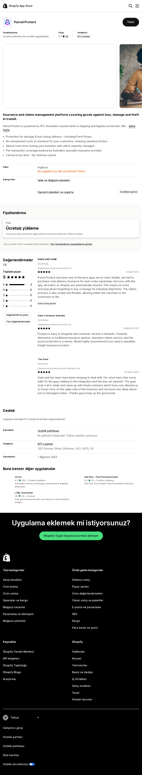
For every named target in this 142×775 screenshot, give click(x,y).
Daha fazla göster (47, 303)
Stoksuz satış (81, 579)
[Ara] (130, 6)
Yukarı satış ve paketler (87, 600)
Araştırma (9, 678)
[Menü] (137, 6)
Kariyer (77, 658)
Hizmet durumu (82, 699)
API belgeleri (11, 658)
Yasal (75, 692)
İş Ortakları (79, 678)
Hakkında (78, 651)
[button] (36, 482)
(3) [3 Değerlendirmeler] (66, 36)
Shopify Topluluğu (15, 665)
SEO (74, 613)
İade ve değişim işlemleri (54, 180)
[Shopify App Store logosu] (18, 5)
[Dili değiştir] (25, 717)
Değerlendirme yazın (17, 315)
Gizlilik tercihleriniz (15, 764)
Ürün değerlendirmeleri (87, 593)
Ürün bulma (10, 586)
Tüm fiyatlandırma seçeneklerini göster (71, 244)
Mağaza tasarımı (14, 607)
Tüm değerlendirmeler (18, 321)
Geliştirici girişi (13, 727)
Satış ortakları (81, 685)
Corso (18, 477)
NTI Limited (83, 36)
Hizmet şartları (13, 737)
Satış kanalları (12, 579)
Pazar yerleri (80, 586)
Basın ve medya (82, 672)
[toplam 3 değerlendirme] (31, 284)
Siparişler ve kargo (15, 600)
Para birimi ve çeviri (85, 627)
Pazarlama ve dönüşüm (18, 613)
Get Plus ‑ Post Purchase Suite (101, 477)
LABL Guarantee (24, 492)
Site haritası (11, 755)
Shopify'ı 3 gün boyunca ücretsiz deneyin (71, 535)
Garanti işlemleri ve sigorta (56, 192)
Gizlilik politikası (48, 430)
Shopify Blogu (12, 672)
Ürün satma (10, 593)
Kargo (76, 620)
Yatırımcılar (79, 665)
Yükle (130, 22)
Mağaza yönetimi (14, 620)
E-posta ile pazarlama (86, 607)
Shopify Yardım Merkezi (18, 651)
